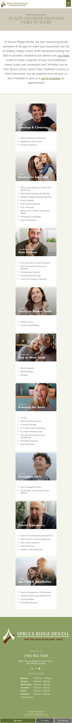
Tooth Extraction (27, 546)
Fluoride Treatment (28, 144)
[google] (32, 668)
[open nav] (68, 4)
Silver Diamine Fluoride (30, 203)
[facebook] (36, 668)
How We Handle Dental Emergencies (36, 535)
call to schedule (50, 78)
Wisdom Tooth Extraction (31, 549)
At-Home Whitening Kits (31, 431)
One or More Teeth (31, 356)
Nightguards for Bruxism (31, 141)
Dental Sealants (27, 200)
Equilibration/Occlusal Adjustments (35, 595)
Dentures (24, 375)
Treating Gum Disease (30, 272)
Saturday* (25, 694)
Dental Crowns (26, 321)
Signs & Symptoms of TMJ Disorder (35, 592)
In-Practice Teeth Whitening (32, 428)
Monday (24, 678)
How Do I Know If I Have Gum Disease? (33, 267)
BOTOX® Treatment (29, 440)
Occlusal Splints (27, 599)
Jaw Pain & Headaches (34, 580)
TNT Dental (45, 715)
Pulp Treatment (27, 207)
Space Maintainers (28, 220)
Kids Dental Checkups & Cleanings (35, 193)
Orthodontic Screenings (30, 216)
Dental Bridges (26, 371)
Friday (23, 690)
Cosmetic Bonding (28, 424)
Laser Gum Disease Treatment (33, 279)
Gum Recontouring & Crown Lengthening (32, 436)
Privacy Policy (39, 713)
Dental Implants (27, 368)
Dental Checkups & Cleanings (33, 138)
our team (63, 55)
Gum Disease (27, 251)
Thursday (25, 687)
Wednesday (26, 684)
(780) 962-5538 (36, 655)
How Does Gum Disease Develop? (35, 262)
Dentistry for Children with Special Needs (35, 211)
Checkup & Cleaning (33, 126)
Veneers (23, 417)
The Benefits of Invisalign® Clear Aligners (34, 491)
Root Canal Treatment (29, 542)
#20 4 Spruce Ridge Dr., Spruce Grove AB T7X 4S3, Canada (36, 662)
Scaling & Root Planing (30, 275)
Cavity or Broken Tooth (34, 310)
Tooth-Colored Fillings (30, 325)
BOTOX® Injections (28, 602)
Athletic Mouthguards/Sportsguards (36, 197)
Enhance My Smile (31, 406)
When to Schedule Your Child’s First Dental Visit (35, 188)
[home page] (14, 4)
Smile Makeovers (27, 444)
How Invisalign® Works (30, 487)
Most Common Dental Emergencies (35, 539)
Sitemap (31, 713)
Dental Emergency (31, 524)
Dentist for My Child (33, 176)
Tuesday (24, 681)
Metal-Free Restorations (30, 421)
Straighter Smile (30, 475)
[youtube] (39, 668)
